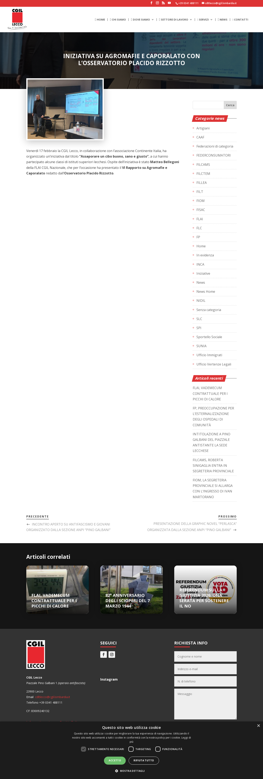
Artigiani (203, 128)
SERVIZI (203, 19)
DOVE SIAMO (140, 19)
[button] (131, 771)
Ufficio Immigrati (209, 355)
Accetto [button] (115, 760)
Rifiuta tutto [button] (144, 760)
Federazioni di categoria (214, 146)
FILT (199, 191)
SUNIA (201, 346)
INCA (200, 264)
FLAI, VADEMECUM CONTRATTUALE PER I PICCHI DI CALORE (210, 393)
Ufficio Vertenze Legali (213, 364)
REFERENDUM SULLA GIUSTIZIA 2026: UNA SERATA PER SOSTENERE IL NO (204, 598)
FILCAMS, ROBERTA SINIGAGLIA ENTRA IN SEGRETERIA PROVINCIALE (213, 465)
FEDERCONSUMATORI (213, 155)
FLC (199, 228)
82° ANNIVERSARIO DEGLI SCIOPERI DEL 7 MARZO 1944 (127, 600)
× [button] (258, 725)
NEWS (222, 19)
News (200, 282)
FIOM (200, 200)
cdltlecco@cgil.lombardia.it (52, 697)
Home (201, 246)
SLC (199, 319)
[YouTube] (169, 4)
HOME (100, 19)
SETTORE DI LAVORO (173, 19)
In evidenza (205, 255)
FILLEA (201, 182)
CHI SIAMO (118, 19)
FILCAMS (203, 164)
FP (198, 237)
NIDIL (200, 300)
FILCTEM (203, 173)
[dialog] (131, 750)
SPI (198, 328)
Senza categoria (208, 310)
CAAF (200, 137)
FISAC (200, 209)
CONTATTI (240, 19)
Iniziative (203, 273)
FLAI (199, 219)
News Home (205, 291)
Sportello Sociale (209, 337)
